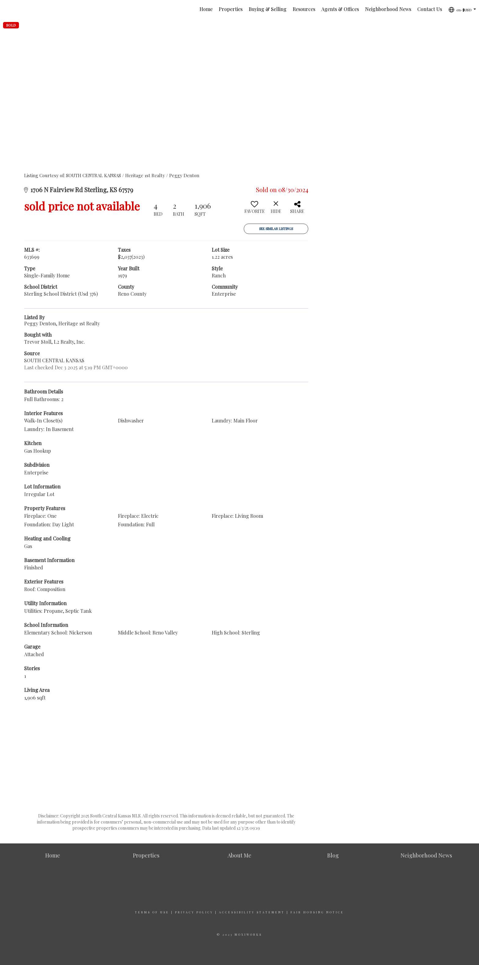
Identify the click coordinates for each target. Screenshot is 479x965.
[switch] (254, 209)
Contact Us (429, 9)
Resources (304, 9)
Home (206, 9)
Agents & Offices (340, 9)
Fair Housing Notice (317, 912)
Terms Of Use (152, 912)
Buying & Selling (268, 9)
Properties (231, 9)
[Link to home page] (8, 9)
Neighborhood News (388, 9)
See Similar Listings (276, 228)
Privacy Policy (194, 912)
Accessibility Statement (252, 912)
